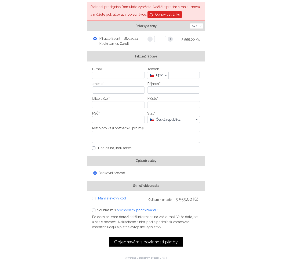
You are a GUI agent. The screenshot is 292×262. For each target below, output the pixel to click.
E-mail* (97, 69)
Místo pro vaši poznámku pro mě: (118, 128)
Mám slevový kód (112, 198)
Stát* (151, 113)
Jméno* (98, 84)
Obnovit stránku (164, 14)
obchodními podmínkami (136, 210)
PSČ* (96, 113)
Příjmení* (154, 84)
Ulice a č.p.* (101, 99)
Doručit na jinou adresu (115, 148)
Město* (152, 99)
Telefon (153, 69)
